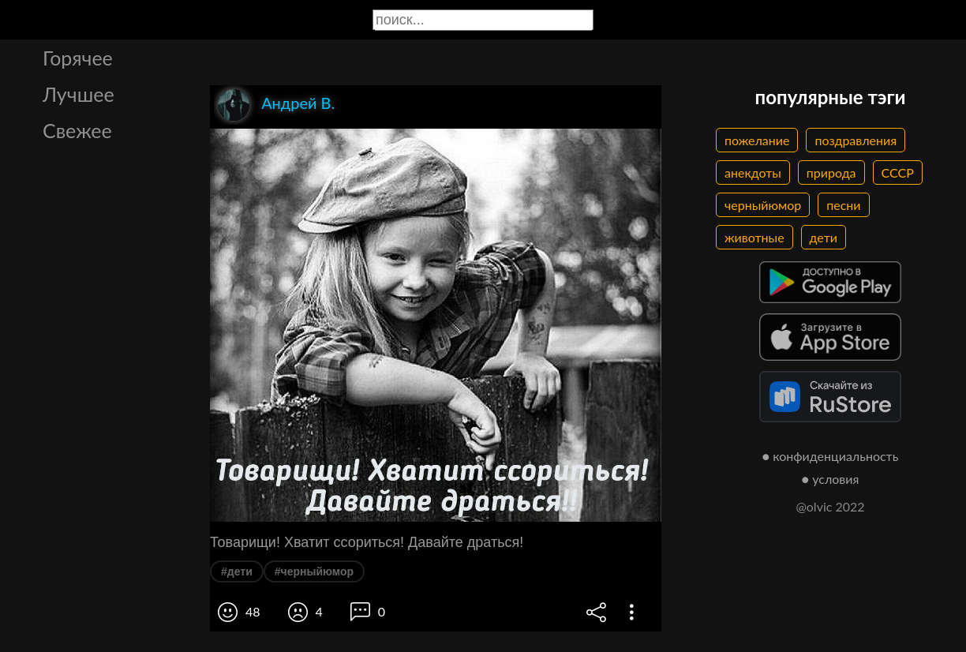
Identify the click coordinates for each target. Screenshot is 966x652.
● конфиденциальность (830, 455)
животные (754, 237)
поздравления (855, 140)
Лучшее (78, 94)
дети (823, 237)
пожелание (756, 140)
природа (831, 172)
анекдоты (752, 172)
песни (843, 204)
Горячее (78, 57)
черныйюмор (762, 204)
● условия (830, 478)
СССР (898, 172)
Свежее (77, 130)
